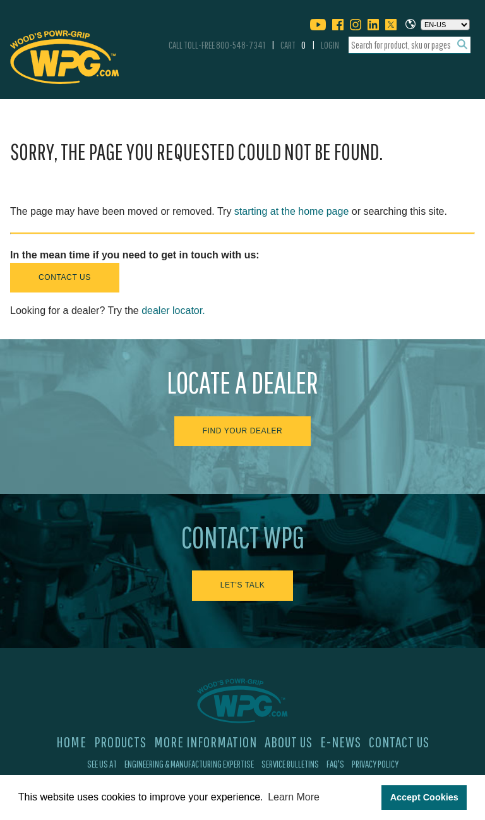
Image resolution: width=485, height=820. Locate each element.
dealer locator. (173, 310)
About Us (289, 742)
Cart (293, 45)
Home (71, 742)
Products (120, 742)
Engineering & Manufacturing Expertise (189, 763)
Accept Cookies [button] (424, 797)
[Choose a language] (445, 24)
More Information (205, 742)
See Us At (102, 763)
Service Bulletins (290, 763)
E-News (340, 742)
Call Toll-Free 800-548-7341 (217, 45)
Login (330, 45)
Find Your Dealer (243, 430)
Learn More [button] (294, 797)
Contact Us (65, 277)
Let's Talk (242, 585)
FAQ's (335, 763)
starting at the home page (291, 211)
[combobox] (409, 45)
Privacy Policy (375, 763)
